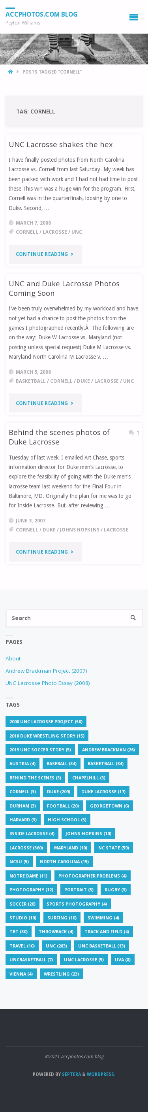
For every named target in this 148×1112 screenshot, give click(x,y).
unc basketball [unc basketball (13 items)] (101, 946)
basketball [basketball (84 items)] (106, 763)
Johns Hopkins (79, 530)
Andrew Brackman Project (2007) (46, 670)
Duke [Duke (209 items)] (58, 791)
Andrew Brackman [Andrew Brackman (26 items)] (108, 750)
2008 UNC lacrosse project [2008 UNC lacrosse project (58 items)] (45, 721)
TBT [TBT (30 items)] (18, 931)
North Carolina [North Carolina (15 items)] (64, 861)
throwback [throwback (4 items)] (56, 931)
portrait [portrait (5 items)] (79, 890)
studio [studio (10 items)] (22, 918)
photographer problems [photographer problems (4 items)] (92, 876)
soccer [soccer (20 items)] (22, 904)
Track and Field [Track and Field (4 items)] (106, 931)
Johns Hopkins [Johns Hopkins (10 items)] (88, 833)
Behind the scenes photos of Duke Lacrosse (59, 436)
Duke (83, 381)
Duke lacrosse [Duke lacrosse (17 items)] (103, 791)
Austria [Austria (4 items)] (22, 763)
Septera (71, 1074)
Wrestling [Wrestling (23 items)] (61, 974)
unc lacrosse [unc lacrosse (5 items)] (84, 960)
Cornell (27, 232)
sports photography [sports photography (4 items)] (77, 904)
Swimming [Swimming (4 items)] (103, 918)
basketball (31, 381)
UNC (76, 232)
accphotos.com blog (42, 14)
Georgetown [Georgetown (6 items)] (109, 806)
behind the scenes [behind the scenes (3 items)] (35, 778)
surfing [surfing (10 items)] (62, 918)
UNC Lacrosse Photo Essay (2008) (48, 682)
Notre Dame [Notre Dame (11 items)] (28, 876)
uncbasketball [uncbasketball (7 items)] (31, 960)
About (13, 658)
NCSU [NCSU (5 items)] (19, 861)
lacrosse (55, 232)
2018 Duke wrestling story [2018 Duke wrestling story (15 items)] (46, 736)
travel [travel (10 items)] (22, 946)
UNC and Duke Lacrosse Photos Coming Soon (64, 288)
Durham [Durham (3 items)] (22, 806)
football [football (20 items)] (63, 806)
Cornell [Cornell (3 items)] (22, 791)
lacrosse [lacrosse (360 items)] (26, 848)
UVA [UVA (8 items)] (123, 960)
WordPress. (101, 1074)
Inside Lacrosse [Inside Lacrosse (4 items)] (31, 833)
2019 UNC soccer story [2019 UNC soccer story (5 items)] (40, 750)
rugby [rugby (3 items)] (116, 890)
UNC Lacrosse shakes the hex (61, 144)
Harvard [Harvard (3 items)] (23, 820)
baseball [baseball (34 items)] (62, 763)
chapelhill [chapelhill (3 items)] (88, 778)
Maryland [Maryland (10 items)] (70, 848)
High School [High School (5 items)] (67, 820)
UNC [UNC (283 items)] (56, 946)
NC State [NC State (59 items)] (113, 848)
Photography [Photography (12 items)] (31, 890)
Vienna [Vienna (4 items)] (21, 974)
